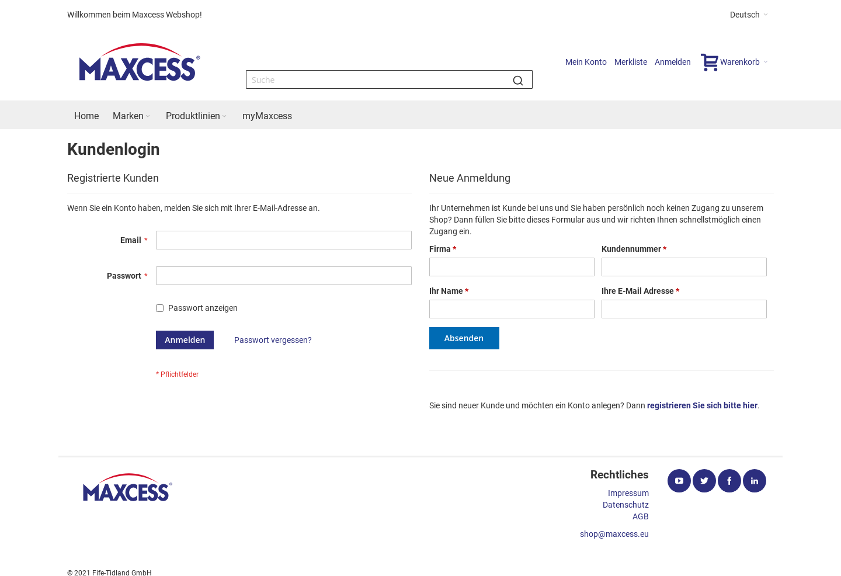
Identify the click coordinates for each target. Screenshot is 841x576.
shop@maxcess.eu (614, 534)
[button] (749, 14)
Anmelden (673, 62)
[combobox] (389, 79)
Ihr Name (448, 291)
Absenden (464, 337)
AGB (641, 516)
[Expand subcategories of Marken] (148, 116)
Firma (442, 249)
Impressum (628, 493)
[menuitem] (86, 116)
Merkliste (630, 62)
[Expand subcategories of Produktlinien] (224, 116)
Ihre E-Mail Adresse (640, 291)
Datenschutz (626, 504)
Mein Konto (586, 62)
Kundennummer (634, 249)
